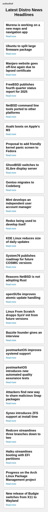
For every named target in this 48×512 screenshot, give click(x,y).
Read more (11, 36)
